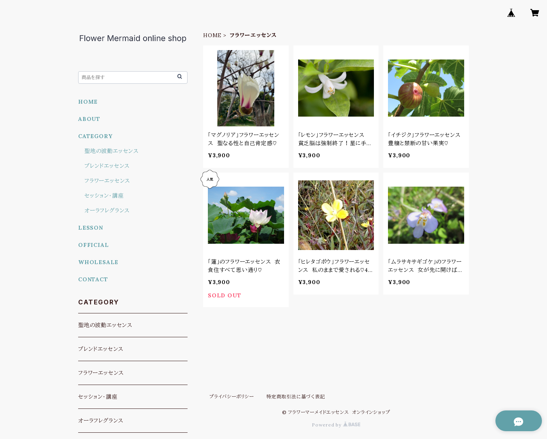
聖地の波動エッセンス (111, 151)
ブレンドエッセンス (107, 165)
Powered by (336, 425)
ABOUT (89, 118)
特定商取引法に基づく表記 (295, 396)
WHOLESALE (98, 262)
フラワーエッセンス (107, 180)
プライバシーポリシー (231, 396)
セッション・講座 (103, 195)
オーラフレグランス (107, 210)
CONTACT (93, 279)
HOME (212, 35)
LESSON (90, 227)
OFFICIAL (93, 244)
